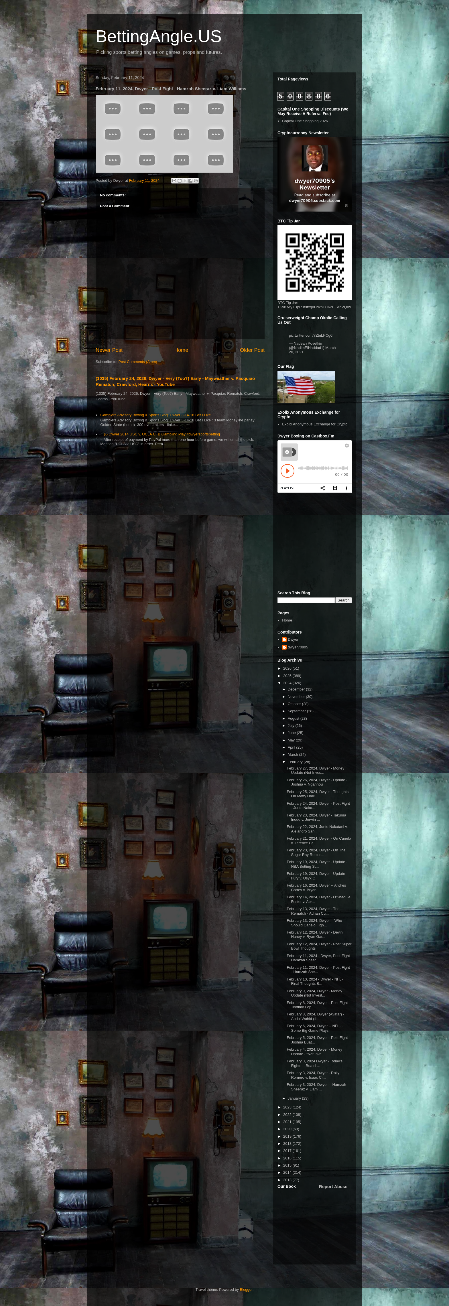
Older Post (252, 350)
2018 (288, 1143)
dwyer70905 (298, 647)
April (292, 747)
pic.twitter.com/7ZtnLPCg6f (311, 335)
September (297, 711)
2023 (288, 1107)
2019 (288, 1136)
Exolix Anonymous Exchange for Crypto (314, 424)
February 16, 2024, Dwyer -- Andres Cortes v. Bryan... (316, 887)
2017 (288, 1151)
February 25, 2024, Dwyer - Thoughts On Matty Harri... (317, 794)
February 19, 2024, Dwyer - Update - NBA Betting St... (317, 864)
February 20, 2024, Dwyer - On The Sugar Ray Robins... (316, 852)
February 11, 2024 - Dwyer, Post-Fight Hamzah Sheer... (318, 958)
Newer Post (109, 350)
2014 (288, 1172)
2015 (288, 1165)
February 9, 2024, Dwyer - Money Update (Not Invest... (314, 993)
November (297, 697)
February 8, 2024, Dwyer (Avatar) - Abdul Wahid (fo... (315, 1016)
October (295, 704)
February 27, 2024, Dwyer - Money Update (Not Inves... (315, 770)
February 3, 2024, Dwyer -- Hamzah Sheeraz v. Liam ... (316, 1086)
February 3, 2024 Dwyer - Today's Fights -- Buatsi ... (314, 1063)
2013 (288, 1180)
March (293, 754)
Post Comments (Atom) (138, 362)
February (296, 762)
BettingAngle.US (159, 36)
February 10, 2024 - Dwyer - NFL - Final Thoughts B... (315, 981)
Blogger (246, 1289)
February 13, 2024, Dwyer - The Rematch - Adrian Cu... (313, 911)
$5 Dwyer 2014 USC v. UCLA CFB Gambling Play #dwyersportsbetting (161, 434)
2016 (288, 1158)
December (297, 689)
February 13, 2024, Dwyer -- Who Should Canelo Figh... (314, 922)
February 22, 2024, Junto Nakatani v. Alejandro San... (317, 828)
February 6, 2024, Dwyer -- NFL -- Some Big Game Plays (314, 1028)
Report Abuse (333, 1186)
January (295, 1098)
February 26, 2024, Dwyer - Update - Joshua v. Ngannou (317, 782)
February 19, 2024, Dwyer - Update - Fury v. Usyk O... (317, 875)
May (292, 740)
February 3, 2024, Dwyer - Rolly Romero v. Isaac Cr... (313, 1075)
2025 (288, 676)
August (294, 718)
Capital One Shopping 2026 (305, 121)
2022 (288, 1114)
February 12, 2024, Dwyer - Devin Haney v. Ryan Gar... (314, 934)
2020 (288, 1129)
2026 (288, 668)
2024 (288, 683)
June (292, 733)
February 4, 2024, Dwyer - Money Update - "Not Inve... (314, 1051)
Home (181, 350)
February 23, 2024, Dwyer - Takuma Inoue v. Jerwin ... (316, 817)
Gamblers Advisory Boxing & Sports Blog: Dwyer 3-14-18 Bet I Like (155, 415)
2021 (288, 1122)
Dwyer (293, 639)
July (292, 725)
